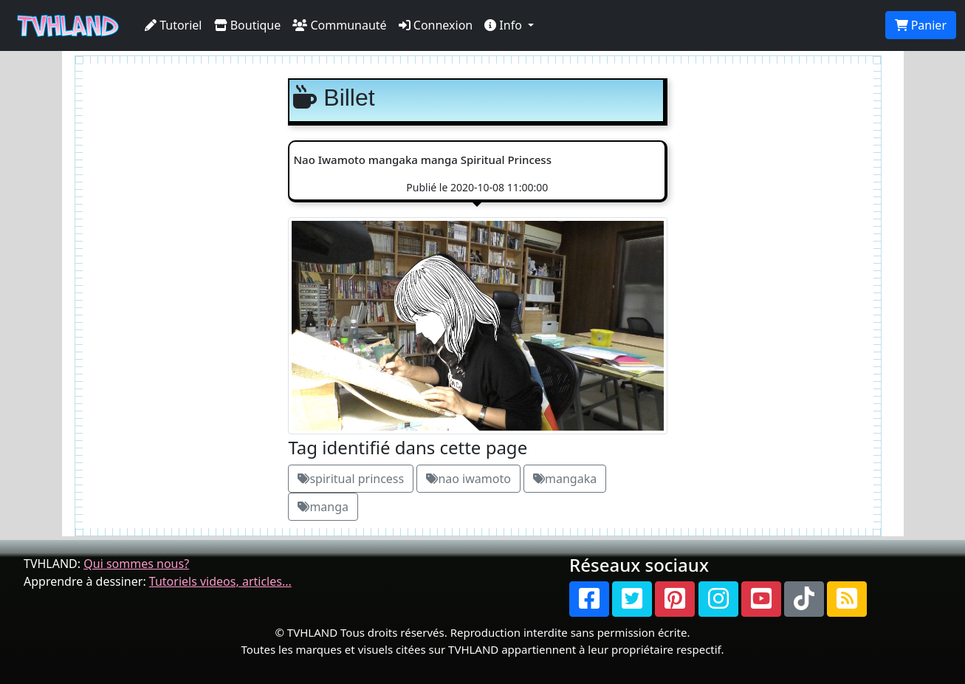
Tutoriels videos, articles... (220, 581)
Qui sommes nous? (136, 563)
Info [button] (504, 25)
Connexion (436, 25)
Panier (921, 25)
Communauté (339, 25)
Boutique (247, 25)
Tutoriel (173, 25)
